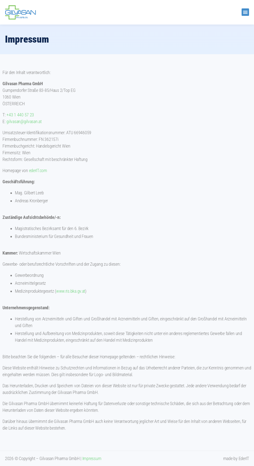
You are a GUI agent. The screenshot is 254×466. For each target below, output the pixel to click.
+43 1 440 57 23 (20, 114)
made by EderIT (236, 458)
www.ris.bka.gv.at (70, 291)
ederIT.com (38, 170)
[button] (245, 12)
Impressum (91, 458)
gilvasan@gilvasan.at (24, 121)
